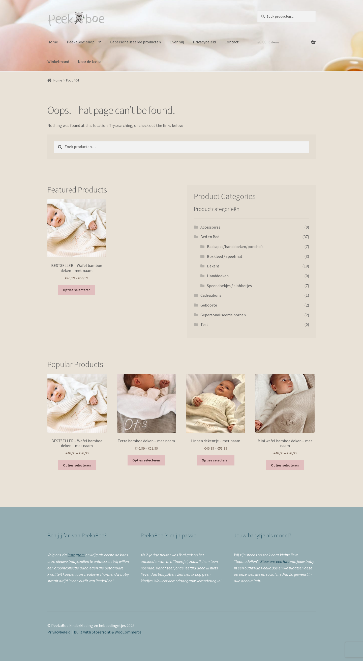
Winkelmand (58, 61)
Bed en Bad (209, 236)
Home (52, 41)
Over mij (177, 41)
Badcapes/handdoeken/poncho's (235, 246)
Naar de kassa (89, 61)
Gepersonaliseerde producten (135, 41)
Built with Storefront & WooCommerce (107, 632)
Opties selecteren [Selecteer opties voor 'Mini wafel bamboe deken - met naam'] (285, 465)
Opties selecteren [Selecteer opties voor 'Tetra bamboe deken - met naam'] (146, 460)
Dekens (213, 265)
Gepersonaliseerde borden (223, 314)
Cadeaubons (210, 295)
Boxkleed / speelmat (225, 256)
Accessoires (210, 227)
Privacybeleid (204, 41)
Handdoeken (218, 275)
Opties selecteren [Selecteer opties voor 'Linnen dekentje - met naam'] (215, 460)
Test (204, 324)
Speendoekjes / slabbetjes (229, 285)
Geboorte (208, 305)
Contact (232, 41)
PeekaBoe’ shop (81, 41)
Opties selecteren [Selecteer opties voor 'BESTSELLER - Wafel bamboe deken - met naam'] (76, 290)
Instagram (76, 554)
